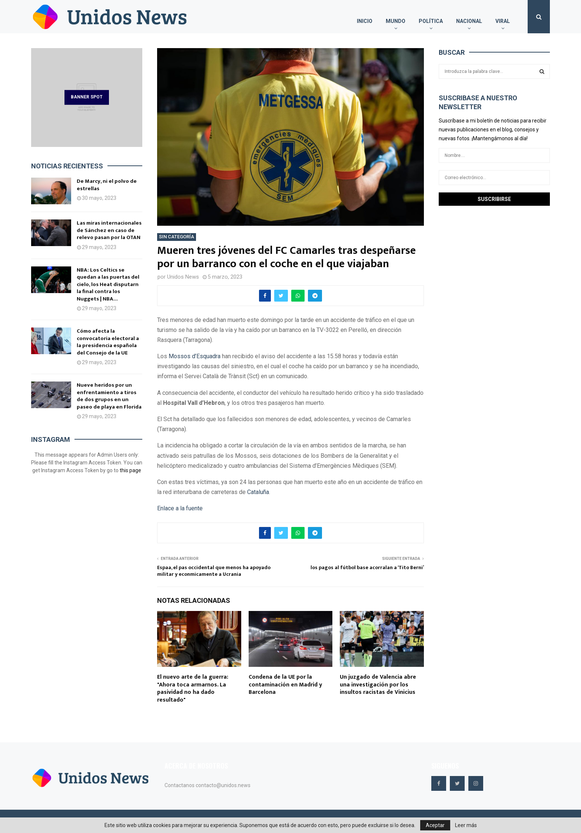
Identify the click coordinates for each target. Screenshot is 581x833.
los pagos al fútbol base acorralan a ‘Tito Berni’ (367, 567)
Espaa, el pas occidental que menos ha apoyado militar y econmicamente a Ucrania (213, 571)
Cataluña (258, 492)
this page (130, 470)
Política (431, 21)
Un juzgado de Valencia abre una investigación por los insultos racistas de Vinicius (378, 685)
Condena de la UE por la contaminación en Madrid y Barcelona (285, 685)
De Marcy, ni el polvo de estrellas (107, 185)
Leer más (466, 825)
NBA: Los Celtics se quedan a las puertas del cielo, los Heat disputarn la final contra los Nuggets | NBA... (108, 284)
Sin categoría (176, 236)
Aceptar (435, 825)
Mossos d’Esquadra (194, 356)
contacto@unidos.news (223, 785)
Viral (502, 21)
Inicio (364, 21)
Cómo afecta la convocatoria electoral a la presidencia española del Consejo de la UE (108, 341)
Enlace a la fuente (180, 508)
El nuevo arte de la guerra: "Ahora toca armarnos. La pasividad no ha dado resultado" (192, 688)
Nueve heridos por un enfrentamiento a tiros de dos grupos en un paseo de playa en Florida (109, 396)
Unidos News (183, 276)
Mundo (395, 21)
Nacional (469, 21)
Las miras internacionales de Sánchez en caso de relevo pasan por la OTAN (109, 230)
